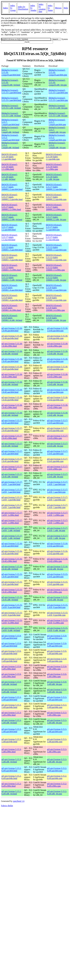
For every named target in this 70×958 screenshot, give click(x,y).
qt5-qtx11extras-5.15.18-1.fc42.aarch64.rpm (57, 391)
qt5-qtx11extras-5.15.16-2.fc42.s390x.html (11, 560)
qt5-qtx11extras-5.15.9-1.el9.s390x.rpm (57, 667)
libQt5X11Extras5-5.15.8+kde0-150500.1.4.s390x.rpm (55, 307)
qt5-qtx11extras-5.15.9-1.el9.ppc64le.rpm (57, 652)
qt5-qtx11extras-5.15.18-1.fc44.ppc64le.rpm (57, 337)
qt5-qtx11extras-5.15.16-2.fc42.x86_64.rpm (57, 567)
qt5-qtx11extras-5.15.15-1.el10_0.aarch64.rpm (57, 606)
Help (66, 8)
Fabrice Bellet (7, 806)
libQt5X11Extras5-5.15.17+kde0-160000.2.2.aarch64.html (12, 186)
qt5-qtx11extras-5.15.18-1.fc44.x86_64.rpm (57, 352)
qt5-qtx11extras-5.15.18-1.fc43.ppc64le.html (11, 368)
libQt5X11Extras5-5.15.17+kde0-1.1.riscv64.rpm (54, 237)
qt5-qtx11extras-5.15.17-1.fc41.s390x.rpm (57, 467)
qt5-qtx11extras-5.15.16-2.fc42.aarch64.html (11, 544)
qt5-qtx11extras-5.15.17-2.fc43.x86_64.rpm (57, 444)
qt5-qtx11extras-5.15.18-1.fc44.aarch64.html (11, 329)
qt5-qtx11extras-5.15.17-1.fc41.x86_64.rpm (57, 475)
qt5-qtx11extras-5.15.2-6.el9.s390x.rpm (57, 785)
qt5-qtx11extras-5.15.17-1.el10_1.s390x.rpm (57, 514)
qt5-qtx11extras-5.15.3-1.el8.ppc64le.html (11, 740)
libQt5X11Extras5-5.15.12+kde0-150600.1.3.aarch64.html (12, 247)
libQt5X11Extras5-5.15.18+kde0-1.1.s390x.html (9, 166)
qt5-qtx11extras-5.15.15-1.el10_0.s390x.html (11, 621)
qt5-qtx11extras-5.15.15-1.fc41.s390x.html (11, 590)
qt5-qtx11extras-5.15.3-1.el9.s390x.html (11, 713)
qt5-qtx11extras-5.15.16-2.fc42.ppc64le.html (11, 552)
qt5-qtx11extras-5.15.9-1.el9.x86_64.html (11, 683)
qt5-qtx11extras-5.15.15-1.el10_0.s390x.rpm (57, 621)
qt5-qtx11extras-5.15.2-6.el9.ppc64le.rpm (57, 777)
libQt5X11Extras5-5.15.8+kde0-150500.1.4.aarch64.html (12, 287)
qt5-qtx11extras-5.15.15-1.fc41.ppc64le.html (11, 583)
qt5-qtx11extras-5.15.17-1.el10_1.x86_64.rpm (57, 529)
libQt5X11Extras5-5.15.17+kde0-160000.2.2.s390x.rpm (55, 207)
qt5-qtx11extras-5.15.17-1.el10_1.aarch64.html (11, 483)
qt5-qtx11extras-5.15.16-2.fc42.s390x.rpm (57, 560)
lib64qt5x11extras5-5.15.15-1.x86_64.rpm (58, 106)
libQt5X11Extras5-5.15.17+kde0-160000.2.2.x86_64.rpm (56, 217)
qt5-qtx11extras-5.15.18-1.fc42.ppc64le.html (11, 398)
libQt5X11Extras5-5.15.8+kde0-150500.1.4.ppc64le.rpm (56, 297)
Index (5, 8)
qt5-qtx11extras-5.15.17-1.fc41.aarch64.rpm (57, 452)
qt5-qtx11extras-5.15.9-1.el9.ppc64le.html (11, 652)
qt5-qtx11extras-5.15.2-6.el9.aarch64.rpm (57, 769)
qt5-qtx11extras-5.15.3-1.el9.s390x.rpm (57, 713)
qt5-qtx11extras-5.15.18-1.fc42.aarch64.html (11, 391)
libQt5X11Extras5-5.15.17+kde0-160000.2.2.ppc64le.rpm (56, 197)
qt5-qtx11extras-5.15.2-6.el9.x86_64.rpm (57, 792)
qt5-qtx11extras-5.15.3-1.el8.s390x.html (11, 750)
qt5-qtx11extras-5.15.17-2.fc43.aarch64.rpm (57, 421)
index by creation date (42, 8)
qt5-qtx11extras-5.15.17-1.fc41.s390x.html (11, 467)
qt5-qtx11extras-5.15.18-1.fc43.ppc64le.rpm (57, 368)
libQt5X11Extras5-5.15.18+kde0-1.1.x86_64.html (9, 176)
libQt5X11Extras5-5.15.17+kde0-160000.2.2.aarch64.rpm (56, 186)
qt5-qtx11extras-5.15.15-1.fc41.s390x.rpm (57, 590)
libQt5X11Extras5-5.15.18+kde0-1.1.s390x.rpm (54, 166)
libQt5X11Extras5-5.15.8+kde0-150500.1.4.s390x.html (11, 307)
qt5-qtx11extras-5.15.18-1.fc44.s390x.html (11, 344)
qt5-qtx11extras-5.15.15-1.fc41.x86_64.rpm (57, 598)
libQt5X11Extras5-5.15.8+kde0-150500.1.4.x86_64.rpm (56, 317)
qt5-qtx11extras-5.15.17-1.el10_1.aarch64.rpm (57, 483)
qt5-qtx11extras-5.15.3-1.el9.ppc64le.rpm (57, 706)
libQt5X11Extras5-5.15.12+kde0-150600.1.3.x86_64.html (11, 277)
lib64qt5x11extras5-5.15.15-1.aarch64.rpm (58, 91)
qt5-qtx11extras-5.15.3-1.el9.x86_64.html (11, 721)
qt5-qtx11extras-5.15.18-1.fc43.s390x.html (11, 375)
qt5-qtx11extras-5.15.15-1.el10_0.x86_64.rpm (57, 629)
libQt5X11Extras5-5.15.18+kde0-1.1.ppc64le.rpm (54, 156)
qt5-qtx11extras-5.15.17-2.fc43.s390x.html (11, 437)
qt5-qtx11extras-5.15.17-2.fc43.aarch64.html (11, 421)
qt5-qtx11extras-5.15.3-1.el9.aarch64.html (11, 698)
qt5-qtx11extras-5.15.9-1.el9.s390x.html (11, 667)
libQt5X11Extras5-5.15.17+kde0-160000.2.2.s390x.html (11, 207)
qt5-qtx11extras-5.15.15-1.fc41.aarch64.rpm (57, 575)
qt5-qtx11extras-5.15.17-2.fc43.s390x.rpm (57, 437)
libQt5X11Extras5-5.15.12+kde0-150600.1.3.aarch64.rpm (56, 247)
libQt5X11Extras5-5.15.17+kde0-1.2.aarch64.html (9, 227)
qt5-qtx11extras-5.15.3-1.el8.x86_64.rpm (57, 760)
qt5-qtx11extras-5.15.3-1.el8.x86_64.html (11, 760)
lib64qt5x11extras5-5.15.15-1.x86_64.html (11, 106)
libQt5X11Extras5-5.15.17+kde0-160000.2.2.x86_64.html (11, 217)
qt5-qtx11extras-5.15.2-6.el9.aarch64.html (11, 769)
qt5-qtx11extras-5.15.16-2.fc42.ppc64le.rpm (57, 552)
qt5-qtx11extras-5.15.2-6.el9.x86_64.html (11, 792)
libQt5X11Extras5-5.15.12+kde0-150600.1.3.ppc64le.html (12, 257)
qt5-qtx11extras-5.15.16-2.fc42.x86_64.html (11, 567)
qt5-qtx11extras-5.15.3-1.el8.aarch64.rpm (57, 730)
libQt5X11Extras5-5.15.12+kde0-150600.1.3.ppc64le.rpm (56, 257)
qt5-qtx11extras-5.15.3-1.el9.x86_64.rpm (57, 721)
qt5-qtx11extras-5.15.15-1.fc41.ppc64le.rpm (57, 583)
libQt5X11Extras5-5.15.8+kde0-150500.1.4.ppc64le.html (12, 297)
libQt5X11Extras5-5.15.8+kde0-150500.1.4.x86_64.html (11, 317)
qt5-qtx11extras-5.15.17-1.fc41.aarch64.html (11, 452)
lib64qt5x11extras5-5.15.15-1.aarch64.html (11, 91)
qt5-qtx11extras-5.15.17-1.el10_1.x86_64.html (11, 529)
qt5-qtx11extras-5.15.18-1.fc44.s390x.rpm (57, 344)
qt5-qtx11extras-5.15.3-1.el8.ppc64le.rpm (57, 740)
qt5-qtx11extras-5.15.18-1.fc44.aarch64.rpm (57, 329)
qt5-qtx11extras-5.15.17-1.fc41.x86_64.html (11, 475)
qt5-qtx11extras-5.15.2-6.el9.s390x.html (11, 785)
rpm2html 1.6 (18, 801)
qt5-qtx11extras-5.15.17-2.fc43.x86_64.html (11, 444)
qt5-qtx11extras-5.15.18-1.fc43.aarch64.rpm (57, 360)
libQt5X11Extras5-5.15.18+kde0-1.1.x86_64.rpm (54, 176)
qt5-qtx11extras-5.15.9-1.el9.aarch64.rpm (57, 637)
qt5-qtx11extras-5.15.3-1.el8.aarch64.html (11, 730)
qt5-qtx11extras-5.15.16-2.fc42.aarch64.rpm (57, 544)
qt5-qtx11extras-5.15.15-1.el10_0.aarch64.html (11, 606)
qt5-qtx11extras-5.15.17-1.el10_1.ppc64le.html (11, 498)
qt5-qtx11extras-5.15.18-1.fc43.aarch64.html (11, 360)
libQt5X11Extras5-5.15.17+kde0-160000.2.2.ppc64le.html (12, 197)
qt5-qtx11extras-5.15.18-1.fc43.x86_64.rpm (57, 383)
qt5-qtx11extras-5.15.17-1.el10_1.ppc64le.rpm (57, 498)
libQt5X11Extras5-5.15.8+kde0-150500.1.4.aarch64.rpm (56, 287)
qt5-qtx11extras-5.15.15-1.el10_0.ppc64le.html (11, 614)
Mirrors (58, 8)
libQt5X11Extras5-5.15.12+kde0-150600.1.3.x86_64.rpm (56, 277)
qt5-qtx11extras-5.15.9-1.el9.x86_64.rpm (57, 683)
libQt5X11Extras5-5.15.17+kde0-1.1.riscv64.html (9, 237)
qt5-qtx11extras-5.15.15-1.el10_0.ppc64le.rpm (57, 614)
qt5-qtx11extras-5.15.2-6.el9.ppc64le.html (11, 777)
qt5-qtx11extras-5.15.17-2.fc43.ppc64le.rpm (57, 429)
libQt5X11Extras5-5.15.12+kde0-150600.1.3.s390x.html (11, 267)
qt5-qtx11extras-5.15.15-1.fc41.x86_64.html (11, 598)
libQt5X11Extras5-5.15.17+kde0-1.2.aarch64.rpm (54, 227)
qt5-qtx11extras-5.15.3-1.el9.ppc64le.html (11, 706)
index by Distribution (23, 8)
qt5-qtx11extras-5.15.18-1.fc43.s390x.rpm (57, 375)
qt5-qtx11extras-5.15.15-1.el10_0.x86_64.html (11, 629)
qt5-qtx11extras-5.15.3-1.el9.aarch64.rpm (57, 698)
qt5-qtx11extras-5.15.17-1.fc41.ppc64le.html (11, 460)
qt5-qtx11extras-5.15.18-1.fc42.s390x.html (11, 406)
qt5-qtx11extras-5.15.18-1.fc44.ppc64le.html (11, 337)
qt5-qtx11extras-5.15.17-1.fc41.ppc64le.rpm (57, 460)
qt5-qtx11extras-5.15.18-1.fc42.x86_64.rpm (57, 414)
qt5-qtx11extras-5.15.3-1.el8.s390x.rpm (57, 750)
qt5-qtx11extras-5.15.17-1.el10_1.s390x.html (11, 514)
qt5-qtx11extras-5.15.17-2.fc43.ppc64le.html (11, 429)
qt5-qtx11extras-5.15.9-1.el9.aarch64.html (11, 637)
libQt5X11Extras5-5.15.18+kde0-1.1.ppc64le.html (9, 156)
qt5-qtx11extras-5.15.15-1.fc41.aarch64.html (11, 575)
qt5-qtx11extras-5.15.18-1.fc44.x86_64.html (11, 352)
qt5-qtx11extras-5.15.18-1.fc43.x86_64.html (11, 383)
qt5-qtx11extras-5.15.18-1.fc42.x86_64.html (11, 414)
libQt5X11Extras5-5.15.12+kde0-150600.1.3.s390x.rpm (55, 267)
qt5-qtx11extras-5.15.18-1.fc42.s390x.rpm (57, 406)
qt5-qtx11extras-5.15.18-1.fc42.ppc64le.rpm (57, 398)
